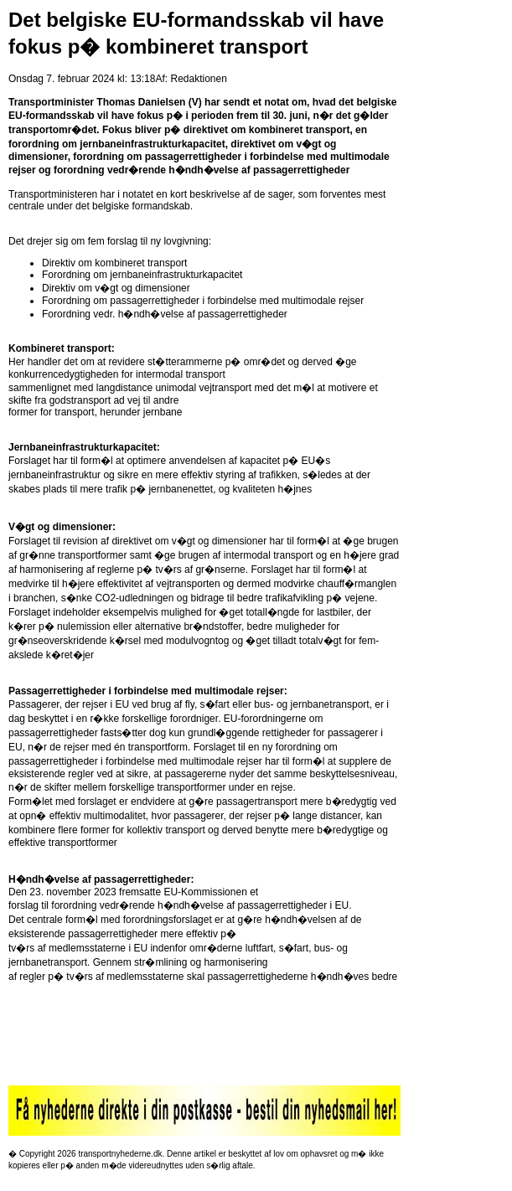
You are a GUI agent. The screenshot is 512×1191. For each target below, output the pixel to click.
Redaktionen (198, 79)
